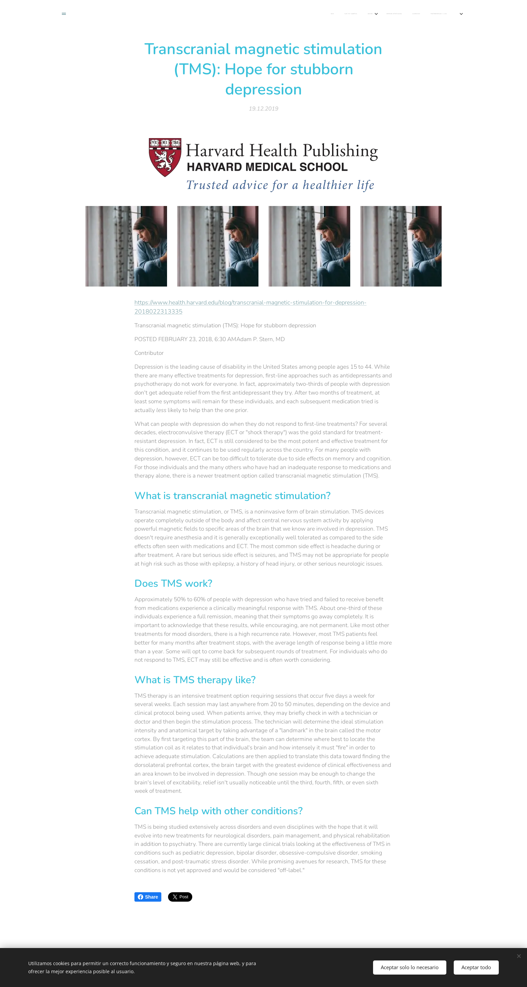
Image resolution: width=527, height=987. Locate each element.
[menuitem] (195, 13)
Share (148, 897)
